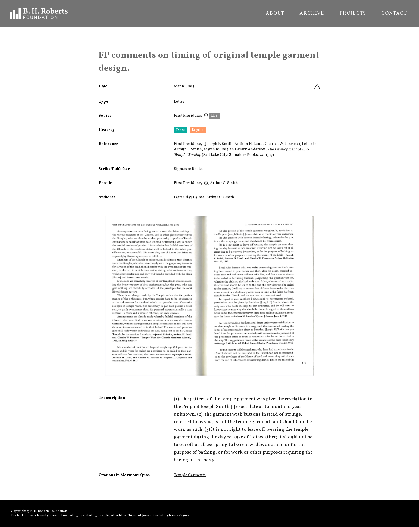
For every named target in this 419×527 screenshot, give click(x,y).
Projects (353, 13)
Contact (394, 13)
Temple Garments (190, 475)
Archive (311, 13)
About (275, 13)
